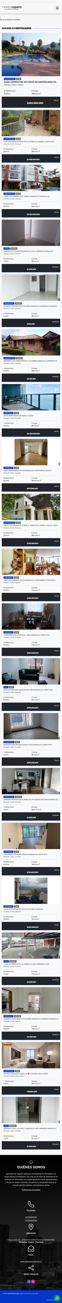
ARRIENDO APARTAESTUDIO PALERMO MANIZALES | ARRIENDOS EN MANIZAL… (31, 306)
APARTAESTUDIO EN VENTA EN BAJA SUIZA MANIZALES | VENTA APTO (28, 745)
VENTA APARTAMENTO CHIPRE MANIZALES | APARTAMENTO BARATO (27, 470)
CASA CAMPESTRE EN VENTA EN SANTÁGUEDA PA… (31, 82)
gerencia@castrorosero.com (31, 1261)
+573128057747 (31, 1217)
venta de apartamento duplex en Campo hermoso (23, 909)
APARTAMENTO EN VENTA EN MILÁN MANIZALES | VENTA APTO (26, 854)
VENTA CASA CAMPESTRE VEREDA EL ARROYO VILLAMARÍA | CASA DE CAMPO (31, 525)
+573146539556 (31, 1221)
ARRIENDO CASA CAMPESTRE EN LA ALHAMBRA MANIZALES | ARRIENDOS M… (31, 361)
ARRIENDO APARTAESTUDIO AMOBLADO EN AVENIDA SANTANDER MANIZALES (31, 799)
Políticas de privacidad (31, 1190)
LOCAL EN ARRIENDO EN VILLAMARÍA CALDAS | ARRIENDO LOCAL (27, 964)
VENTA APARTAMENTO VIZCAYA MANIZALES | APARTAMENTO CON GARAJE (30, 580)
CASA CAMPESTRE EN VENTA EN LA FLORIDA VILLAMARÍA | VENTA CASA (29, 141)
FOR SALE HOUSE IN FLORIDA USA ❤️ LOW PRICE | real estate (26, 1074)
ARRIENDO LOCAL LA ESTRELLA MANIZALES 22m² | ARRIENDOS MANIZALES (30, 1128)
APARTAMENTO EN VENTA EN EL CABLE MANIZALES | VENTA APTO (27, 635)
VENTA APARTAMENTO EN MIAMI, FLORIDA (18, 416)
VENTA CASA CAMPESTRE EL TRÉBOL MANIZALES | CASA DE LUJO (26, 196)
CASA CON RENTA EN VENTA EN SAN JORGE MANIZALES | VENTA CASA (28, 690)
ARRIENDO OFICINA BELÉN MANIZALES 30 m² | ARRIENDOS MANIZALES (28, 251)
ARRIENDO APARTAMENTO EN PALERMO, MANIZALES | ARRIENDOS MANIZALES (31, 1019)
